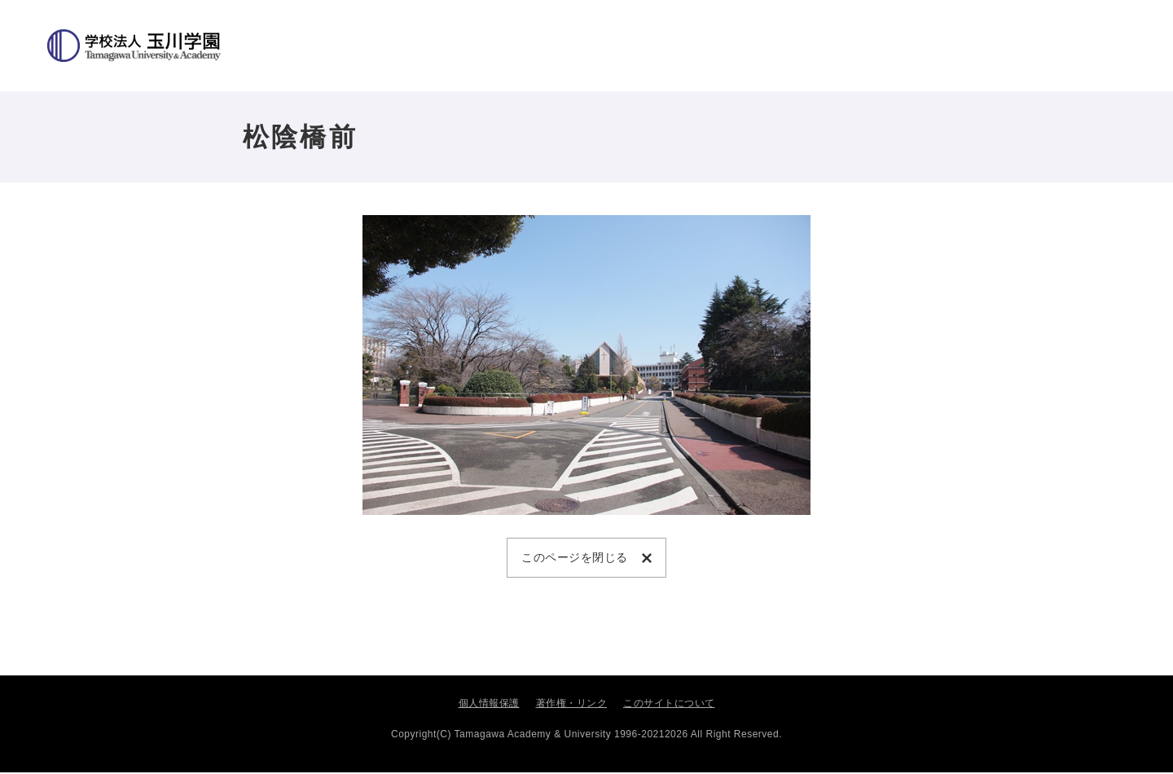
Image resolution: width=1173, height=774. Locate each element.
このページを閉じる (578, 558)
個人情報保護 (489, 704)
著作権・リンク (572, 704)
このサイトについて (669, 704)
